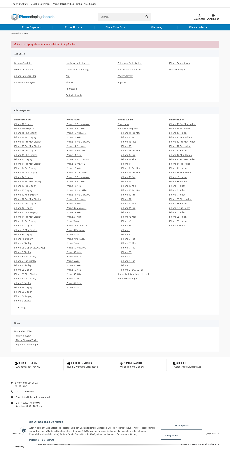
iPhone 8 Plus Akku (75, 230)
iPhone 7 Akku (73, 243)
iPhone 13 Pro (128, 177)
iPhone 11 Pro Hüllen (180, 163)
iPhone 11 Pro (128, 207)
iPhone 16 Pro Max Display (27, 141)
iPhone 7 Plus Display (25, 260)
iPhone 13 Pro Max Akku (78, 159)
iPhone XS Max (128, 216)
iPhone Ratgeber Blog (63, 3)
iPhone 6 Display (22, 283)
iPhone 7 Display (22, 265)
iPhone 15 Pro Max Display (27, 146)
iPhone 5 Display (22, 300)
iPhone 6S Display (23, 269)
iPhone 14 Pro (128, 154)
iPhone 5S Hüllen (178, 221)
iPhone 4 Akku (73, 287)
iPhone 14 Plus (128, 159)
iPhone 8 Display (22, 252)
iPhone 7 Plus (128, 247)
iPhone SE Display (23, 287)
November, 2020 (23, 331)
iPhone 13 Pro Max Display (27, 181)
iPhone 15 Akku (73, 137)
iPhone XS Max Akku (76, 207)
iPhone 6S (126, 252)
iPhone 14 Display (23, 177)
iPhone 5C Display (23, 296)
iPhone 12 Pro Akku (75, 181)
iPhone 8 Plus (128, 238)
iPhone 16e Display (24, 128)
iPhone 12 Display (23, 207)
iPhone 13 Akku (73, 168)
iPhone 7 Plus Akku (75, 238)
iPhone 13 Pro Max (130, 172)
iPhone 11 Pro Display (25, 221)
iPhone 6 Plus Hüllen (179, 207)
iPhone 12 (126, 199)
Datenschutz (48, 440)
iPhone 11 (126, 212)
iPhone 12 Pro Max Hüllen (182, 141)
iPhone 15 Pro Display (25, 150)
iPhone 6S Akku (73, 252)
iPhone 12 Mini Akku (76, 190)
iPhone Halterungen (128, 278)
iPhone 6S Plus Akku (76, 247)
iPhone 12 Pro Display (25, 203)
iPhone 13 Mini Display (26, 194)
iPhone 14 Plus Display (25, 172)
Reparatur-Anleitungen (27, 344)
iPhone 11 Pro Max (130, 168)
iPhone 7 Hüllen (177, 194)
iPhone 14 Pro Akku (75, 146)
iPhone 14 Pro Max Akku (78, 141)
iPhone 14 (126, 163)
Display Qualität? (19, 3)
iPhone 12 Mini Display (26, 212)
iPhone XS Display (23, 234)
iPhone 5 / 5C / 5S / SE (132, 269)
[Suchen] (120, 17)
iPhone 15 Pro (128, 137)
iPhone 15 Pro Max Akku (78, 124)
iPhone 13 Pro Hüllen (180, 128)
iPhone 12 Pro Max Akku (78, 177)
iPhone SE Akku (73, 265)
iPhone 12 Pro (128, 194)
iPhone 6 (125, 265)
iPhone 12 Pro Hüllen (180, 146)
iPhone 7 (125, 256)
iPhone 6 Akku (73, 260)
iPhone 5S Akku (73, 269)
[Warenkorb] (212, 16)
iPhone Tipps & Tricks (26, 340)
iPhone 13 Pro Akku (75, 163)
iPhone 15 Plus (128, 141)
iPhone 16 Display (23, 124)
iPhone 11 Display (23, 225)
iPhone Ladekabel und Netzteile (134, 274)
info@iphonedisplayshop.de (36, 397)
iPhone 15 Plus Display (25, 154)
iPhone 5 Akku (73, 278)
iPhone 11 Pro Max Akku (78, 194)
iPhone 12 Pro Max (130, 190)
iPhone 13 (126, 181)
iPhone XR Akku (74, 216)
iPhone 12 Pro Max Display (27, 199)
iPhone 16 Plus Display (25, 132)
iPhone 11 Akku (73, 203)
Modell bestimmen (40, 3)
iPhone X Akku (73, 221)
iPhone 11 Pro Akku (75, 199)
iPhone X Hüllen (177, 185)
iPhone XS (126, 221)
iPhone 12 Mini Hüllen (180, 154)
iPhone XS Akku (73, 212)
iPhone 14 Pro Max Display (27, 163)
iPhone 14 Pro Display (25, 168)
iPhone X (125, 230)
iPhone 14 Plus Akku (76, 150)
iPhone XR (126, 225)
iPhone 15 (126, 146)
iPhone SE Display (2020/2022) (29, 247)
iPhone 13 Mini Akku (76, 172)
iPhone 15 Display (23, 159)
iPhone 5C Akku (74, 274)
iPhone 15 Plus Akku (76, 132)
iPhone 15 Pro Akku (75, 128)
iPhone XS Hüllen (178, 177)
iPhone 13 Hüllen (178, 132)
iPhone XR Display (23, 238)
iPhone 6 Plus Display (25, 278)
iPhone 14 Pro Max (130, 150)
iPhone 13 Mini (129, 185)
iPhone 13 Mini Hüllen (180, 137)
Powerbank (123, 124)
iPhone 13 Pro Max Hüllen (182, 124)
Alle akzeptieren (181, 425)
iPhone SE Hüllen (178, 216)
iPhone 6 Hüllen (177, 212)
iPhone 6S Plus (128, 243)
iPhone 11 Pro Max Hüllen (182, 159)
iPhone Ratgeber (24, 335)
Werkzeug (21, 307)
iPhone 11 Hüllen (178, 168)
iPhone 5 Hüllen (177, 225)
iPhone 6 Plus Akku (75, 256)
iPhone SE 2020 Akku (76, 225)
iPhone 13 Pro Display (25, 185)
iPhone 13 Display (23, 190)
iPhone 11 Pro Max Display (27, 216)
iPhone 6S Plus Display (25, 274)
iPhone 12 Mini (129, 203)
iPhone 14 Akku (73, 154)
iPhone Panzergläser (128, 128)
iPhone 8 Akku (73, 234)
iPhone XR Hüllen (178, 181)
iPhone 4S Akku (73, 283)
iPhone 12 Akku (73, 185)
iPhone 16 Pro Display (25, 137)
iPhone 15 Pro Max (130, 132)
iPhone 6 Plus (128, 260)
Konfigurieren (171, 435)
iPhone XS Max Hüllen (180, 172)
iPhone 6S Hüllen (178, 203)
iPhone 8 (125, 234)
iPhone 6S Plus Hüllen (180, 199)
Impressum (34, 440)
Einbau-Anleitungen (86, 3)
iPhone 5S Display (23, 291)
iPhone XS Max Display (25, 230)
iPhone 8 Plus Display (25, 256)
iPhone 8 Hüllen (177, 190)
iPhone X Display (22, 243)
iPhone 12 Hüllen (178, 150)
